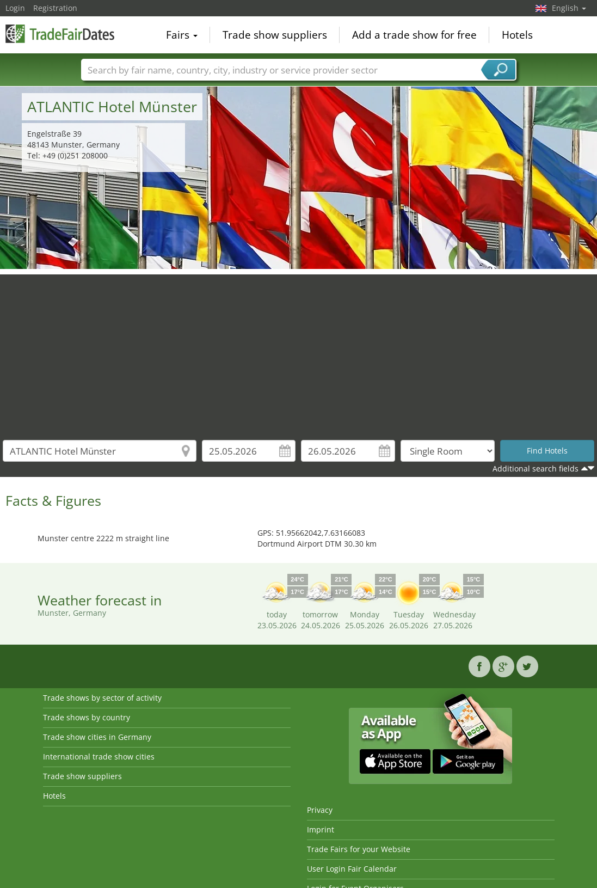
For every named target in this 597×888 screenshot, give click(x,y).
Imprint (320, 829)
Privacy (320, 810)
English (569, 8)
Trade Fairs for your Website (358, 849)
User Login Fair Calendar (352, 868)
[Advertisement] (298, 350)
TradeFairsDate (59, 34)
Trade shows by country (86, 717)
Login (15, 8)
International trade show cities (99, 756)
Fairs (182, 35)
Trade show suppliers (275, 35)
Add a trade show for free (414, 35)
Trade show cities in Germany (97, 737)
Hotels (517, 35)
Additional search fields (535, 468)
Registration (55, 8)
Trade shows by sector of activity (102, 698)
